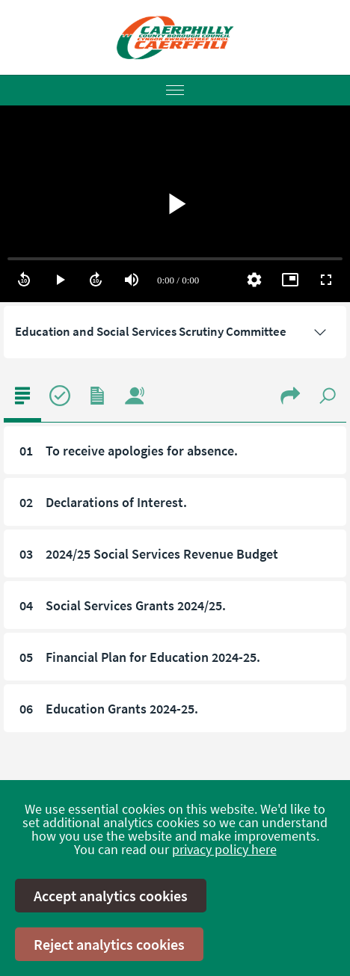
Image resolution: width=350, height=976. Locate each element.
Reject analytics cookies (109, 944)
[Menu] (175, 90)
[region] (175, 203)
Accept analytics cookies (111, 895)
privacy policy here (224, 849)
